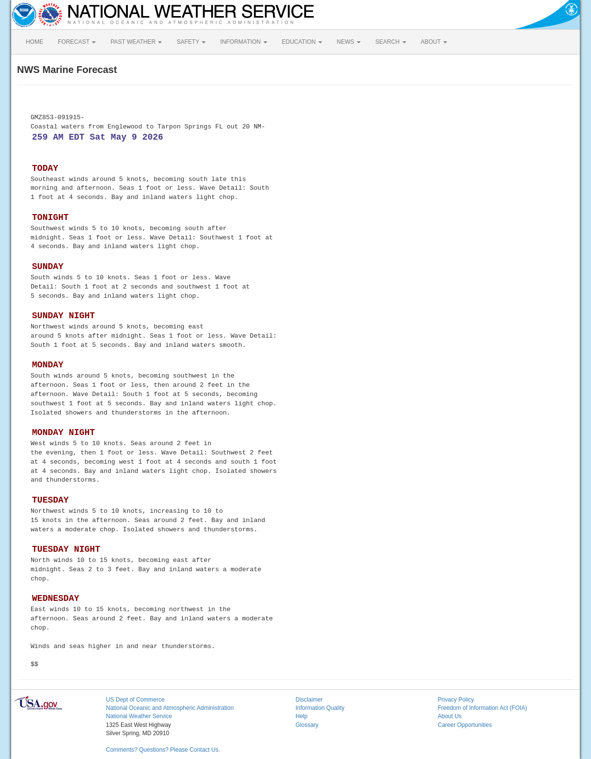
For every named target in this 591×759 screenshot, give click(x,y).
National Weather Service (139, 716)
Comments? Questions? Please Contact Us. (163, 749)
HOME (34, 41)
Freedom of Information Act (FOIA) (482, 708)
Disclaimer (309, 699)
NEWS (349, 41)
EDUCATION (302, 41)
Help (302, 716)
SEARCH (390, 41)
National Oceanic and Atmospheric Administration (170, 708)
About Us (450, 716)
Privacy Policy (456, 699)
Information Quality (320, 708)
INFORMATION (243, 41)
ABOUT (434, 41)
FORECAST (77, 41)
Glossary (307, 725)
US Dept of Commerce (135, 699)
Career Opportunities (465, 725)
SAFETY (191, 41)
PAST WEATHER (136, 41)
